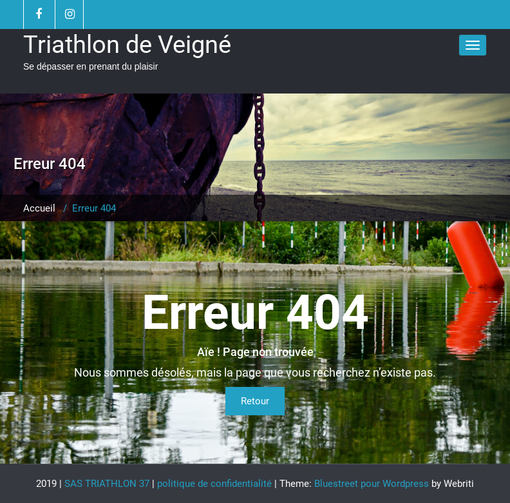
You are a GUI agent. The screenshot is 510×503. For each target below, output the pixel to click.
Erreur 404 (94, 208)
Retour (255, 401)
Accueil (39, 208)
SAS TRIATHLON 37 (106, 483)
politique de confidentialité (214, 483)
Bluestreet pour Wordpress (371, 483)
